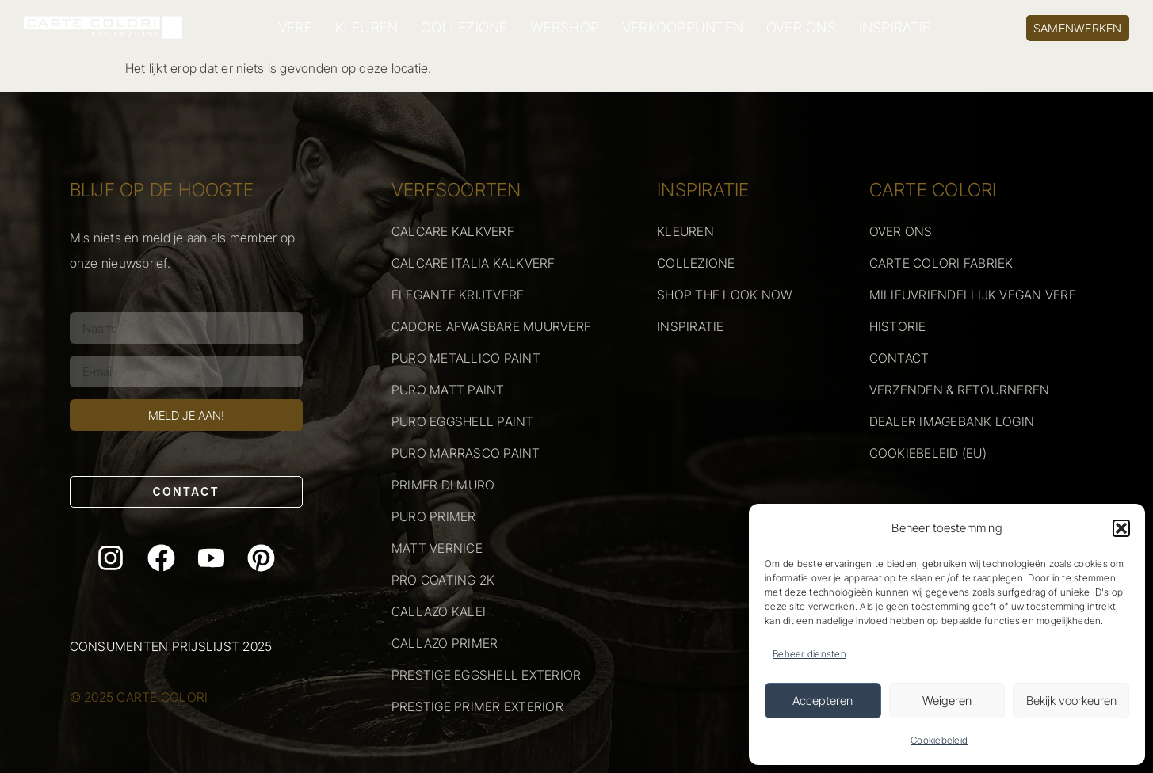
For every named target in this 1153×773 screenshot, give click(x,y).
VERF (295, 28)
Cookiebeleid (939, 740)
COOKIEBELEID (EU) (928, 453)
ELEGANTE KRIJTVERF (458, 295)
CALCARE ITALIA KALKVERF (473, 263)
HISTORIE (897, 326)
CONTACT (899, 358)
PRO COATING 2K (443, 580)
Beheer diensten (809, 654)
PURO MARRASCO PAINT (465, 453)
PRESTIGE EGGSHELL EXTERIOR (486, 675)
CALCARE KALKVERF (452, 231)
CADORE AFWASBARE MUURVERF (491, 326)
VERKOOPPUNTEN (682, 28)
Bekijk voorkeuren (1071, 700)
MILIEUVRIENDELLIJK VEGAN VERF (972, 295)
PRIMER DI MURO (443, 485)
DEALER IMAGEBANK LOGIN (952, 421)
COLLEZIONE (464, 28)
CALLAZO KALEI (438, 611)
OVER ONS (801, 28)
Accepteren (822, 700)
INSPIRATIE (895, 28)
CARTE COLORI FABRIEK (941, 263)
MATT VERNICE (437, 548)
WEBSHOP (564, 28)
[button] (1121, 528)
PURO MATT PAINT (448, 390)
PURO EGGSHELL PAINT (462, 421)
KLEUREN (367, 28)
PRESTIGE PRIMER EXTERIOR (477, 706)
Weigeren (947, 700)
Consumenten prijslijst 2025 (171, 646)
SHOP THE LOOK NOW (724, 295)
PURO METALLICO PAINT (465, 358)
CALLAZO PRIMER (444, 643)
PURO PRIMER (433, 516)
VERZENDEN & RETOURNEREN (959, 390)
